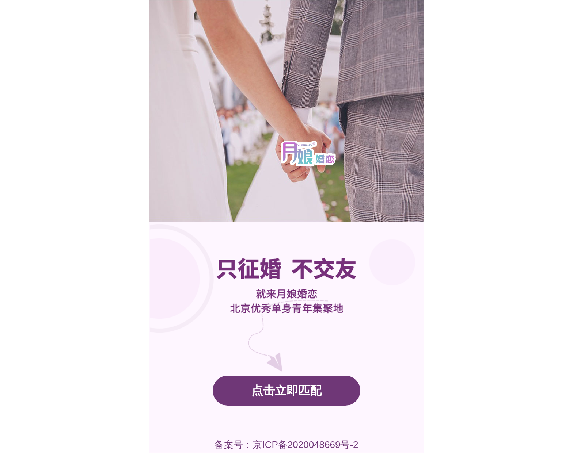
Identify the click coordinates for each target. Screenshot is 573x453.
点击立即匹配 (286, 390)
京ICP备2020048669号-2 (305, 444)
